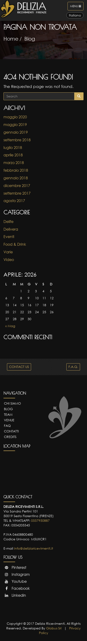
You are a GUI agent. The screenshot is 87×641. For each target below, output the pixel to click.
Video (8, 259)
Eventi (8, 236)
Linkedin (14, 595)
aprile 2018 (13, 155)
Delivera (10, 229)
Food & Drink (14, 244)
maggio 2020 (15, 117)
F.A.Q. (73, 367)
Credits (10, 437)
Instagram (16, 574)
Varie (8, 252)
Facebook (16, 588)
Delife (8, 221)
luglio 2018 (12, 147)
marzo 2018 (13, 162)
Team (8, 414)
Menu (77, 7)
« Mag (10, 326)
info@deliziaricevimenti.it (33, 548)
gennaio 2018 (15, 178)
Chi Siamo (12, 403)
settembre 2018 (17, 140)
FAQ (7, 426)
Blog (29, 38)
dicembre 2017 (16, 185)
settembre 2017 (17, 193)
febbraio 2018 (15, 170)
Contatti (11, 431)
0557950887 (40, 520)
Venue (9, 420)
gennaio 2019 (15, 132)
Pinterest (14, 567)
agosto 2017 (14, 200)
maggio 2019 (15, 124)
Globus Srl (53, 628)
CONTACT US (19, 367)
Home (10, 38)
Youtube (15, 581)
